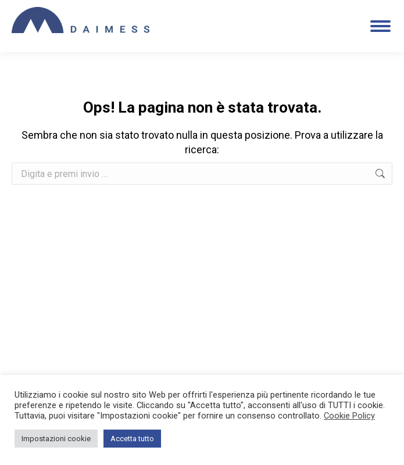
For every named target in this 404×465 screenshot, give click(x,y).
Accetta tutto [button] (132, 438)
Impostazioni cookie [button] (56, 438)
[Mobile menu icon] (380, 26)
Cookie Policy (349, 415)
